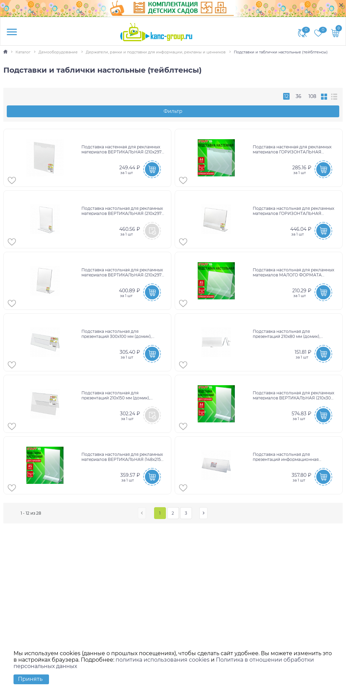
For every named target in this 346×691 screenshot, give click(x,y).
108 (312, 96)
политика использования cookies (162, 660)
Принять (30, 679)
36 (298, 96)
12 (286, 96)
